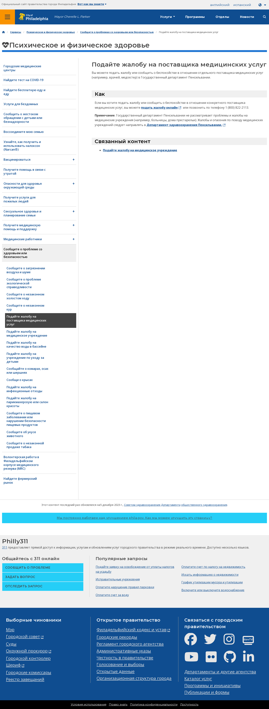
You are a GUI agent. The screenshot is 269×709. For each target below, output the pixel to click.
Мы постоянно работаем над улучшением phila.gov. (134, 518)
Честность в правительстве (125, 658)
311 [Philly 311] (4, 547)
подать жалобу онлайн (159, 107)
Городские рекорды (117, 637)
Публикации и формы (206, 692)
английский (220, 5)
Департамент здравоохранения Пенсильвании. (184, 125)
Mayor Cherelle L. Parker (72, 16)
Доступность (189, 704)
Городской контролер (28, 658)
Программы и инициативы (212, 685)
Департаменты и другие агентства (220, 672)
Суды (11, 644)
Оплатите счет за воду (112, 595)
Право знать (118, 704)
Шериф (13, 665)
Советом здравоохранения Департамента (152, 505)
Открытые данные (115, 671)
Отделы (222, 17)
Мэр (10, 629)
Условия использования (88, 704)
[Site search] (264, 16)
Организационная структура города (134, 678)
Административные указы (124, 651)
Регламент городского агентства (130, 644)
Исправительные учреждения (118, 579)
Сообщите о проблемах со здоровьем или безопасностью (117, 32)
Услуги (166, 17)
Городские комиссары (28, 672)
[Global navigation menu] (7, 17)
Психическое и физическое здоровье (51, 32)
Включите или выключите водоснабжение (212, 590)
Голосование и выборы (120, 664)
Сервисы (15, 32)
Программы (195, 17)
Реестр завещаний (25, 679)
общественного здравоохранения (204, 505)
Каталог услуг (198, 678)
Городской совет (23, 636)
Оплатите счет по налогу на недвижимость (213, 567)
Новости (247, 17)
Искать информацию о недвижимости (209, 575)
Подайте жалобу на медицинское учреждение (140, 150)
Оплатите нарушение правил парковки (125, 587)
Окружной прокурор (27, 651)
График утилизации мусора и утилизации (212, 582)
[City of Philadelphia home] (34, 17)
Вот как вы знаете (92, 4)
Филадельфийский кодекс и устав (131, 629)
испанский (242, 5)
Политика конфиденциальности (153, 704)
